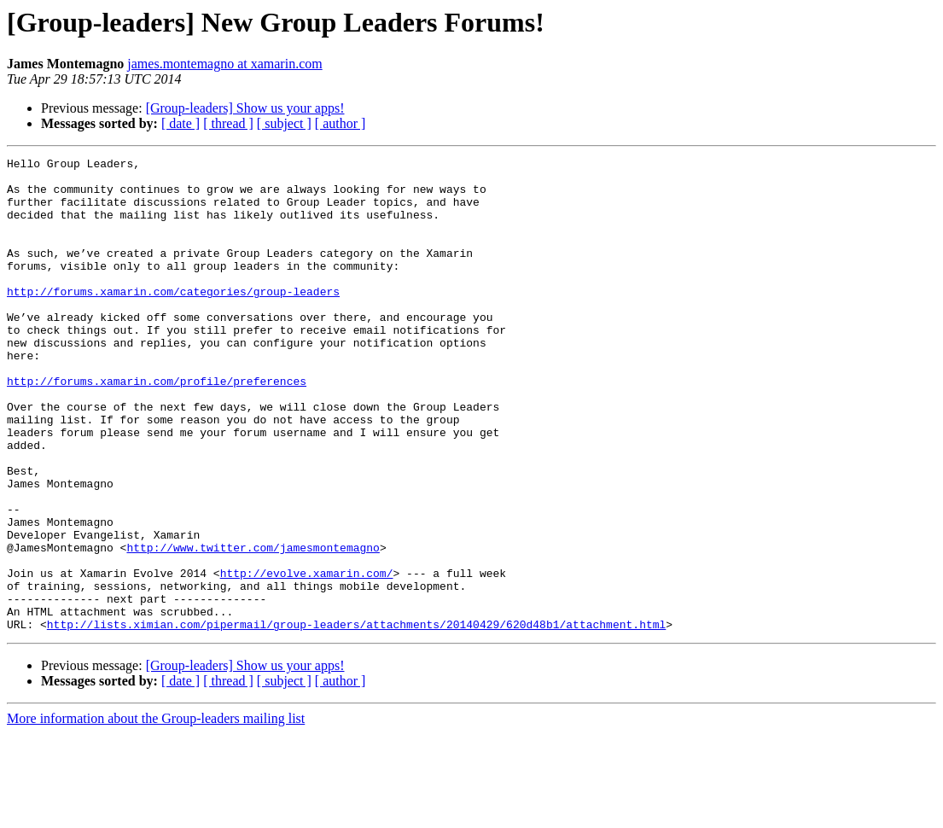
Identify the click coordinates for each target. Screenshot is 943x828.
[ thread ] (228, 123)
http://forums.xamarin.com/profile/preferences (156, 426)
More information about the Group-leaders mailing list (156, 813)
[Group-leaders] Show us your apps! (245, 108)
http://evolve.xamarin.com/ (306, 657)
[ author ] (340, 123)
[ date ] (180, 123)
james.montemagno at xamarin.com (224, 63)
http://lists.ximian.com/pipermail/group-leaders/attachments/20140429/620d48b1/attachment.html (356, 718)
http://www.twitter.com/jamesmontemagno (252, 626)
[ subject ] (284, 123)
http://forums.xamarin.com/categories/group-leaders (173, 319)
